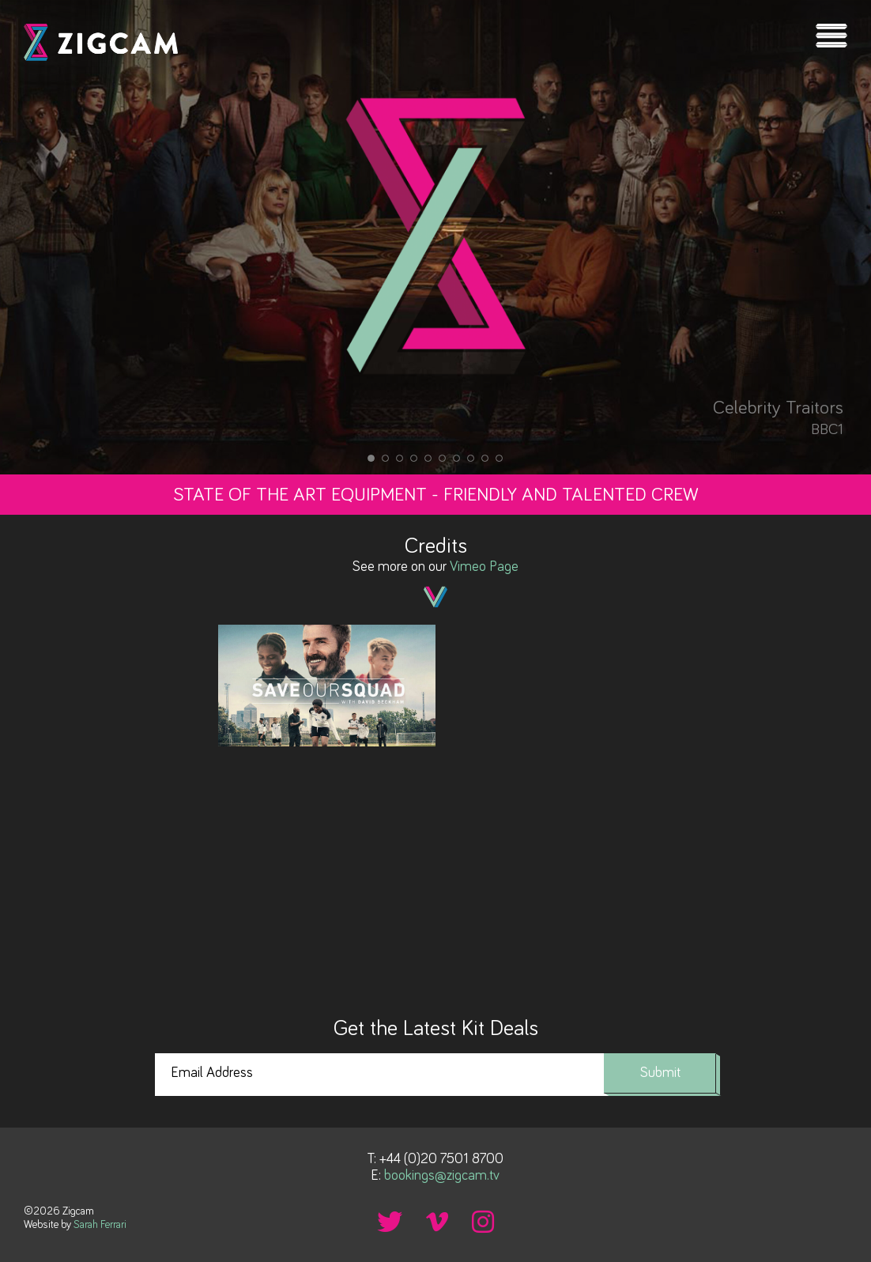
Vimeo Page (484, 567)
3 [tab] (400, 459)
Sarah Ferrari (100, 1224)
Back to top (843, 1217)
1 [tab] (371, 459)
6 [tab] (443, 459)
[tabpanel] (435, 237)
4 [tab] (414, 459)
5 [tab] (428, 459)
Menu (831, 35)
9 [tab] (485, 459)
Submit (660, 1073)
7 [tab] (457, 459)
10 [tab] (499, 459)
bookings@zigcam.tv (442, 1176)
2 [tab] (386, 459)
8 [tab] (471, 459)
